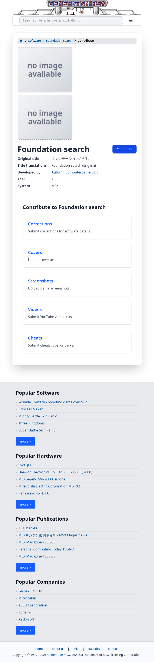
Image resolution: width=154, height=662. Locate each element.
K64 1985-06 (28, 528)
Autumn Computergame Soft (75, 172)
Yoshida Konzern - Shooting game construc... (54, 402)
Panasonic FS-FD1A (33, 493)
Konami (24, 612)
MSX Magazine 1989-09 (36, 556)
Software (34, 41)
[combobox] (71, 20)
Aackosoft (26, 619)
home (39, 649)
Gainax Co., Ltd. (30, 591)
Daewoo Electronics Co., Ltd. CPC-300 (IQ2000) (55, 472)
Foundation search (59, 41)
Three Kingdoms (31, 423)
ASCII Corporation (32, 605)
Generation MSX (58, 655)
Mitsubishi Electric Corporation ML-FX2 (49, 486)
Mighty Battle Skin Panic (37, 416)
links (76, 649)
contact (113, 649)
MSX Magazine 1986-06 (36, 542)
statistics (94, 649)
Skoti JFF (25, 465)
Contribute (124, 149)
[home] (21, 40)
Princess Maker (30, 409)
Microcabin (27, 598)
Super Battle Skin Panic (36, 430)
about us (58, 649)
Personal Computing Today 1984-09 (46, 549)
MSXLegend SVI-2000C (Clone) (42, 479)
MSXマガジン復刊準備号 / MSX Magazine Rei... (54, 535)
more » (25, 441)
